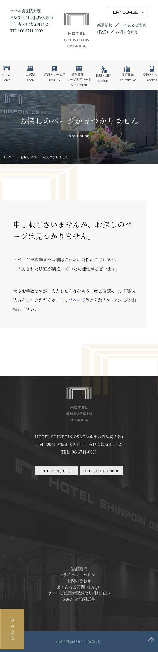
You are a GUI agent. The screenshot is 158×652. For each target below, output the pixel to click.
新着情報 (104, 25)
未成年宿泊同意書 (79, 599)
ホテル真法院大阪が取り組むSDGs (79, 593)
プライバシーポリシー (79, 575)
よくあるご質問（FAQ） (79, 587)
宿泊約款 (79, 569)
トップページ (73, 300)
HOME (9, 157)
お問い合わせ (126, 31)
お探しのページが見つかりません (44, 157)
